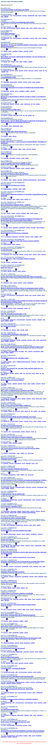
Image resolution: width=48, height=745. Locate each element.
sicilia (24, 189)
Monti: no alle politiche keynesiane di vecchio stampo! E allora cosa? (22, 346)
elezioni (18, 28)
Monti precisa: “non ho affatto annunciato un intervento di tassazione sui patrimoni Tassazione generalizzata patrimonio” (23, 121)
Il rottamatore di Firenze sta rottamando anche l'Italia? (17, 22)
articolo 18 (6, 398)
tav (26, 453)
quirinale (26, 51)
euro (4, 199)
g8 (10, 330)
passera (7, 512)
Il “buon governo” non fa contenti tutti (12, 494)
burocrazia (6, 487)
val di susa (31, 453)
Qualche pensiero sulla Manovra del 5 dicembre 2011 (17, 676)
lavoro (20, 149)
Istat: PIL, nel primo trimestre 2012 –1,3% (13, 314)
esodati (5, 149)
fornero (10, 149)
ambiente (5, 463)
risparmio (33, 361)
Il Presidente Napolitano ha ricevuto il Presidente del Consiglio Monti (22, 87)
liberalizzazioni (27, 499)
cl (3, 236)
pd (43, 70)
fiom (17, 61)
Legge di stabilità (6, 153)
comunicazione (7, 702)
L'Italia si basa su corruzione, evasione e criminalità (17, 593)
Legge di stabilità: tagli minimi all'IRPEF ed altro (16, 163)
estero (5, 383)
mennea (31, 576)
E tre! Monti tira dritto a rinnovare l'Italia (13, 518)
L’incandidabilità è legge (8, 77)
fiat (4, 262)
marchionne (14, 262)
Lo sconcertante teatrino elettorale (11, 66)
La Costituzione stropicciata (9, 709)
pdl (46, 70)
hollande (23, 213)
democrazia (20, 715)
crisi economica (17, 15)
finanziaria (12, 158)
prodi (39, 28)
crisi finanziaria (20, 295)
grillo (34, 340)
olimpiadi (28, 463)
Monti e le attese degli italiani (10, 657)
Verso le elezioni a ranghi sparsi (11, 109)
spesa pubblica (41, 179)
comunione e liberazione (11, 236)
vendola (30, 61)
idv (24, 373)
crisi (11, 15)
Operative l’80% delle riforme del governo (14, 131)
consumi (12, 487)
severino (38, 383)
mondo (22, 330)
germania (9, 199)
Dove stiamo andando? (8, 33)
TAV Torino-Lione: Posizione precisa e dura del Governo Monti (20, 448)
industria (39, 319)
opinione (44, 38)
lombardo (15, 189)
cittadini (19, 511)
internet (43, 511)
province (19, 179)
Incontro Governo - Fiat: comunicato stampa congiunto (18, 258)
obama (18, 587)
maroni (36, 70)
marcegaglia (38, 545)
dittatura (26, 715)
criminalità (6, 82)
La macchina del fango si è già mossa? (13, 648)
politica (44, 15)
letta (36, 15)
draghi (26, 295)
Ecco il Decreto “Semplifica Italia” (11, 506)
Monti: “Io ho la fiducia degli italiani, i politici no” (16, 405)
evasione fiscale (20, 682)
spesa (38, 361)
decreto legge (13, 82)
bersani (5, 61)
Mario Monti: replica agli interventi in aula (14, 626)
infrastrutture (12, 453)
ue (30, 199)
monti (39, 15)
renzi (2, 16)
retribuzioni (34, 534)
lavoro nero (39, 398)
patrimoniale (16, 126)
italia (14, 199)
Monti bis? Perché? (7, 268)
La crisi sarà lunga (6, 250)
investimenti (31, 15)
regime (2, 716)
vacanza (18, 244)
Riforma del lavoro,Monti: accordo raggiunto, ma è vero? (18, 416)
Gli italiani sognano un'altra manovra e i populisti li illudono (19, 699)
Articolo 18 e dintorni (7, 539)
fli (13, 411)
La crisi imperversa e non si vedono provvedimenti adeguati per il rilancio (24, 480)
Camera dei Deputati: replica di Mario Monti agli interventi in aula (21, 638)
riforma (34, 149)
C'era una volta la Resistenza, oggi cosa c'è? (15, 334)
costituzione (13, 715)
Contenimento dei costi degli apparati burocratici (16, 530)
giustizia (14, 383)
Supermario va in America (9, 582)
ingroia (26, 70)
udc (39, 411)
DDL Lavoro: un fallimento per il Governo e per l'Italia (17, 390)
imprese (38, 511)
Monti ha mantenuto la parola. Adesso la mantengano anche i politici (22, 288)
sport (36, 463)
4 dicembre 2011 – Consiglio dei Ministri (13, 668)
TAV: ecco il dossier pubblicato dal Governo (14, 469)
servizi (11, 320)
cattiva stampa (7, 244)
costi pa (5, 534)
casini (16, 70)
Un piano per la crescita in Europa (11, 425)
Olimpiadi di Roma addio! (9, 458)
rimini (40, 236)
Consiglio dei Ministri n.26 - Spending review (15, 358)
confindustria (13, 398)
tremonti (43, 254)
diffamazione (19, 651)
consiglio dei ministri (8, 672)
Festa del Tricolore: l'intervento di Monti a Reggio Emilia (18, 604)
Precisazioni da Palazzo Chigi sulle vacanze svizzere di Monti (20, 241)
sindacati (12, 399)
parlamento (27, 104)
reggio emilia (38, 609)
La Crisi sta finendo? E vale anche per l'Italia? (15, 9)
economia (6, 158)
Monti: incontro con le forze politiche (12, 380)
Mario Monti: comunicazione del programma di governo (18, 615)
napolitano (15, 51)
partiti (2, 341)
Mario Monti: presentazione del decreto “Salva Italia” (17, 689)
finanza (9, 587)
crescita (5, 431)
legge (29, 82)
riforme (6, 16)
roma (33, 463)
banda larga (6, 511)
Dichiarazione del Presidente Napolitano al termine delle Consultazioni (23, 731)
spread (2, 296)
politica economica (6, 501)
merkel (18, 199)
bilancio (5, 351)
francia (13, 213)
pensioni (28, 149)
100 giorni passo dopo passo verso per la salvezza (16, 437)
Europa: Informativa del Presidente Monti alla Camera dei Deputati (21, 276)
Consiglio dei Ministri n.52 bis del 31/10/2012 (14, 174)
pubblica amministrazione (30, 179)
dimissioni (6, 91)
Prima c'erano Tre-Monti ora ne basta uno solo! (15, 722)
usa (27, 587)
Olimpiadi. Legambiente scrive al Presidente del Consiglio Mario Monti (22, 561)
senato (31, 51)
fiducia (10, 411)
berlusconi (6, 15)
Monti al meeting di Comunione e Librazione (14, 233)
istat (44, 319)
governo (24, 15)
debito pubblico (7, 189)
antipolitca (6, 340)
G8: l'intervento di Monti (8, 326)
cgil (9, 61)
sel (7, 71)
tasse (21, 126)
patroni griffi (13, 512)
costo (19, 398)
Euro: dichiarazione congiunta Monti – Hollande (15, 205)
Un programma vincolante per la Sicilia (13, 185)
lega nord (31, 70)
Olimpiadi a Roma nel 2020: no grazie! (12, 572)
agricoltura (6, 319)
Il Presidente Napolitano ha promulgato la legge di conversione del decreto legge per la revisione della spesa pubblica (21, 219)
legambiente (25, 566)
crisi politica (25, 38)
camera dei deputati (8, 642)
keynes (3, 352)
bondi (4, 361)
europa (8, 213)
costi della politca (13, 351)
